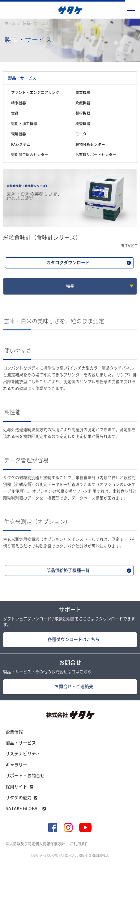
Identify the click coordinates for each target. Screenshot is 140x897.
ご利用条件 (79, 844)
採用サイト (16, 787)
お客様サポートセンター (95, 154)
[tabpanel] (70, 198)
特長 (70, 286)
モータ (81, 134)
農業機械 (82, 92)
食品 (15, 113)
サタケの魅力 (19, 797)
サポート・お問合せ (25, 775)
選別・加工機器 (24, 123)
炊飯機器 (82, 103)
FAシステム (20, 144)
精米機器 (18, 103)
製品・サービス (36, 23)
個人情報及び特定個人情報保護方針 (35, 844)
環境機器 (18, 134)
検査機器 (82, 123)
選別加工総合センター (29, 154)
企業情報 (14, 732)
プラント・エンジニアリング (35, 92)
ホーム (10, 23)
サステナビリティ (23, 753)
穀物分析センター (90, 144)
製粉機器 (82, 113)
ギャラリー (16, 765)
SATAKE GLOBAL (23, 808)
